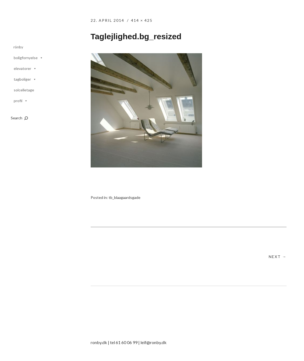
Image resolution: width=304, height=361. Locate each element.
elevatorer (22, 68)
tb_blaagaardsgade (124, 197)
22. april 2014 (107, 20)
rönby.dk (42, 24)
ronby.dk (99, 342)
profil (18, 100)
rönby (18, 47)
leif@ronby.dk (153, 342)
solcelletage (24, 90)
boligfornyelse (26, 57)
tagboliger (22, 79)
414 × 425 (142, 20)
